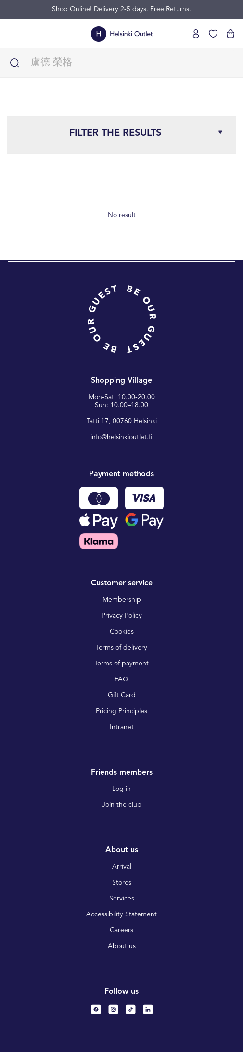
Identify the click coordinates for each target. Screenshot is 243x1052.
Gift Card (122, 695)
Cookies (122, 631)
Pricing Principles (121, 711)
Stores (121, 882)
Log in (121, 789)
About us (122, 946)
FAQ (121, 679)
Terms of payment (121, 663)
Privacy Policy (122, 615)
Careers (121, 930)
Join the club (121, 805)
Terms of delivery (121, 647)
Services (121, 898)
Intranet (122, 727)
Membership (121, 599)
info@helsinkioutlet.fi (121, 437)
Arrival (121, 866)
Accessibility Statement (121, 914)
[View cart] (230, 34)
